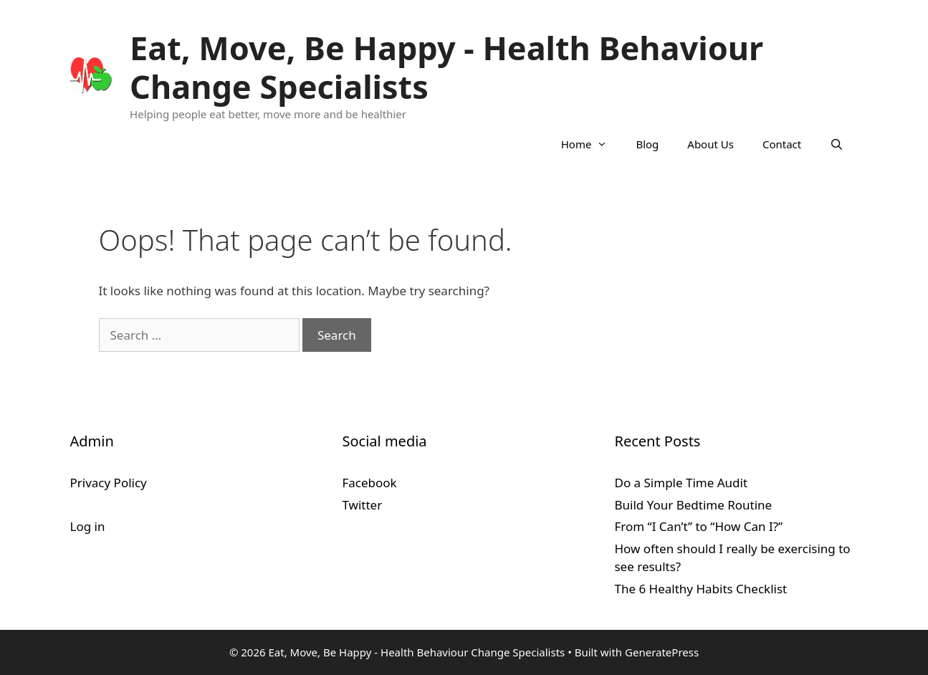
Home (591, 144)
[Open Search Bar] (836, 144)
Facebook (369, 482)
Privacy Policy (108, 482)
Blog (647, 144)
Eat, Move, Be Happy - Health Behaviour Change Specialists (446, 67)
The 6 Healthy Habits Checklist (700, 588)
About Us (710, 144)
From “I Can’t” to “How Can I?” (698, 526)
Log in (87, 526)
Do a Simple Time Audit (680, 482)
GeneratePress (662, 652)
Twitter (362, 505)
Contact (781, 144)
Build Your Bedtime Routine (693, 505)
